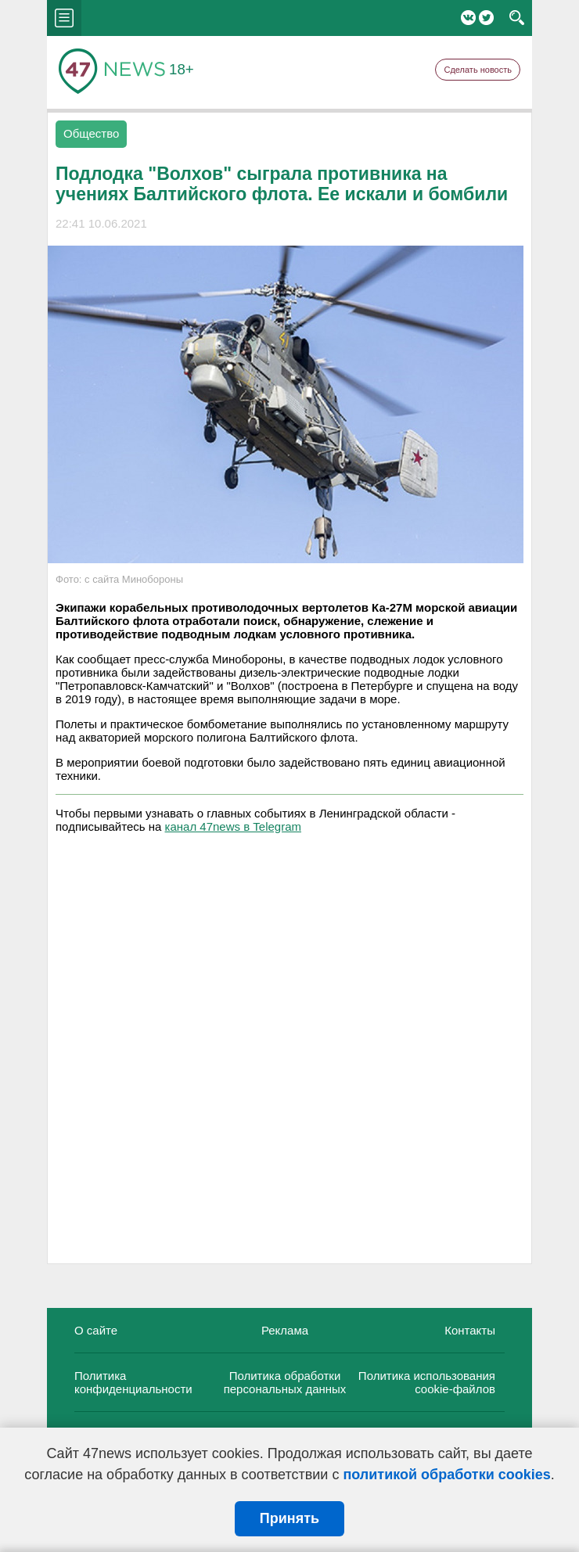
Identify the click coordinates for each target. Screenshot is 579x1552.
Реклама (284, 1330)
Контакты (469, 1330)
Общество (91, 133)
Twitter (486, 17)
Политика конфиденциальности (133, 1382)
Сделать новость (478, 69)
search (517, 18)
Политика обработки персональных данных (285, 1382)
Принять (289, 1518)
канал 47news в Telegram (233, 826)
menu (64, 18)
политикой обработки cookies (446, 1474)
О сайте (95, 1330)
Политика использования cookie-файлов (426, 1382)
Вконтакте (468, 17)
